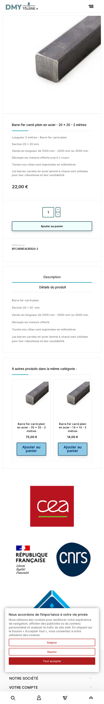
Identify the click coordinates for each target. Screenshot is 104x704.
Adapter (52, 642)
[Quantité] (48, 212)
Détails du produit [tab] (52, 287)
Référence (18, 245)
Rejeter (52, 651)
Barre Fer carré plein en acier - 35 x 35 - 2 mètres (31, 427)
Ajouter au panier (52, 226)
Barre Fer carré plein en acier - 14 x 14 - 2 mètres (72, 427)
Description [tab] (52, 277)
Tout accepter (52, 661)
